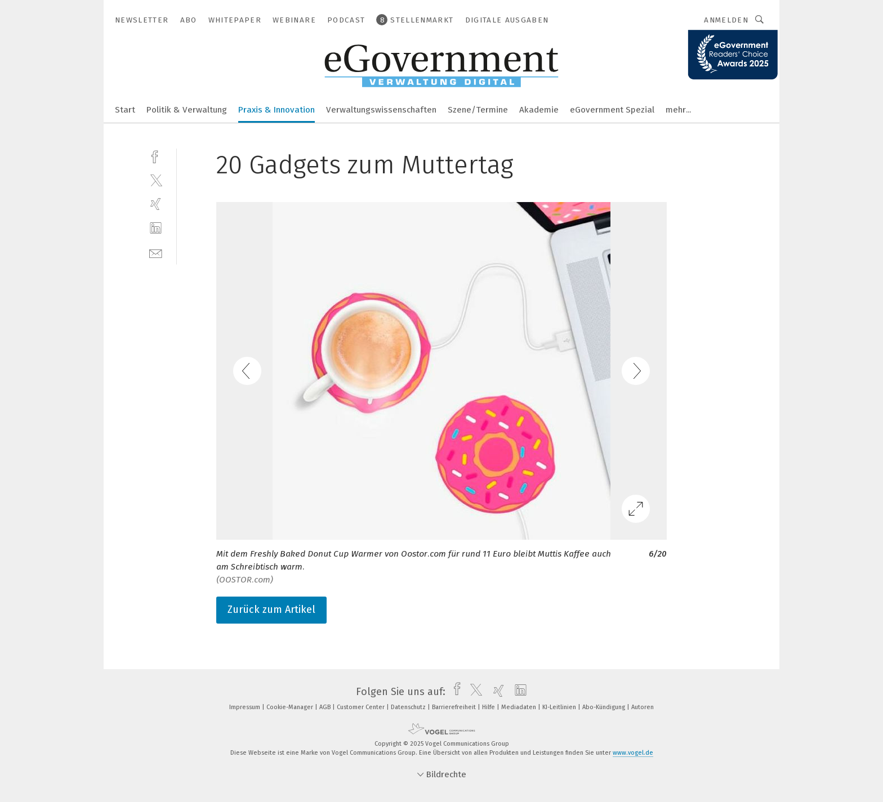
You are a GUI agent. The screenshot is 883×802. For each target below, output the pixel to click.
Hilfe (489, 707)
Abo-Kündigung (604, 707)
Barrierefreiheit (455, 707)
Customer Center (361, 707)
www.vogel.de (633, 752)
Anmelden (726, 20)
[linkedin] (156, 228)
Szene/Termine (478, 110)
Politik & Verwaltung (186, 110)
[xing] (156, 204)
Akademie (539, 110)
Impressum (245, 707)
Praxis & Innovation (276, 110)
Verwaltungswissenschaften (381, 110)
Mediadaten (519, 707)
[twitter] (156, 180)
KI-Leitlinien (560, 707)
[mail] (156, 252)
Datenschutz (409, 707)
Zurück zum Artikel (271, 609)
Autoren (642, 707)
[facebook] (156, 156)
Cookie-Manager (290, 707)
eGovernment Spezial (612, 110)
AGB (325, 707)
